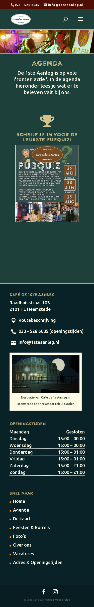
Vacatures (23, 553)
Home (19, 501)
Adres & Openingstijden (37, 562)
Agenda (21, 509)
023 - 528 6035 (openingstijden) (51, 331)
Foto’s (19, 536)
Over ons (22, 544)
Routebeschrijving (37, 320)
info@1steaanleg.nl (39, 342)
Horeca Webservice (57, 600)
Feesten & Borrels (31, 527)
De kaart (22, 518)
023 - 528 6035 (27, 4)
